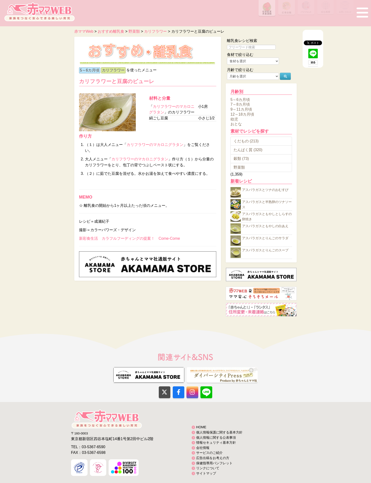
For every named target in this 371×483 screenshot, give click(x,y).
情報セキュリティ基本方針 (216, 442)
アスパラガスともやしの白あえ (265, 226)
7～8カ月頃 (240, 104)
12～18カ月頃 (242, 114)
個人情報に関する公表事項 (216, 437)
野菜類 (239, 167)
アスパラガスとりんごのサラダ (265, 238)
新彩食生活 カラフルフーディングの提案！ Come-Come (129, 238)
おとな (236, 124)
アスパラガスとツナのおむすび (265, 190)
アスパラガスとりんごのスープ (265, 250)
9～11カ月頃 (241, 109)
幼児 (234, 119)
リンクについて (207, 468)
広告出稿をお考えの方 (212, 458)
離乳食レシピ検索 (242, 41)
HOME (201, 427)
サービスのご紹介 (209, 453)
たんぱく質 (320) (248, 150)
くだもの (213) (246, 141)
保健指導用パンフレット (214, 463)
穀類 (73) (241, 159)
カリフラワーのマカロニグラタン (155, 145)
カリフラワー (113, 70)
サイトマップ (206, 473)
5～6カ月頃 (89, 70)
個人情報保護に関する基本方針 (219, 432)
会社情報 (202, 448)
